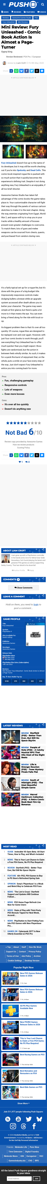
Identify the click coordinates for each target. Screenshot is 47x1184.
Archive (37, 956)
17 (16, 757)
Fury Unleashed (9, 22)
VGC (41, 1156)
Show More (23, 1103)
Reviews (6, 18)
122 (16, 742)
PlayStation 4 (7, 631)
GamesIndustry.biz (17, 1160)
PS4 (36, 18)
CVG (30, 1160)
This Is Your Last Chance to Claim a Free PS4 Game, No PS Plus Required (26, 861)
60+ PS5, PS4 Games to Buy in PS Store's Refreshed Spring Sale (25, 877)
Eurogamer (32, 1156)
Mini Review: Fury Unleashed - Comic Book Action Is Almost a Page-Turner (21, 37)
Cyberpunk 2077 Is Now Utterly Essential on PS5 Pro (24, 932)
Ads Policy (26, 956)
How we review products (23, 444)
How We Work (35, 947)
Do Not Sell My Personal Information (23, 1140)
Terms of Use (13, 956)
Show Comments (23, 588)
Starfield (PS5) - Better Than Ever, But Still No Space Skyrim (25, 869)
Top (8, 947)
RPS (37, 1160)
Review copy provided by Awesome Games (23, 441)
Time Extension (15, 1151)
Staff (24, 947)
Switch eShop (7, 637)
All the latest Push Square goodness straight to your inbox (23, 1171)
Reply (30, 570)
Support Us (11, 951)
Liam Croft (21, 63)
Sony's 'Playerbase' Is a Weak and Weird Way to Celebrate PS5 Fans (25, 885)
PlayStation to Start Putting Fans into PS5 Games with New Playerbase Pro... (25, 923)
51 (16, 773)
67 (16, 789)
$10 (40, 681)
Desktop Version (32, 960)
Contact (22, 951)
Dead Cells (35, 170)
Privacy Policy (35, 951)
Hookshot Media (20, 1135)
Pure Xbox (34, 1147)
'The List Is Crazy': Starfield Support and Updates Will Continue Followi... (23, 894)
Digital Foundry (32, 1151)
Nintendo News (11, 1156)
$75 (15, 681)
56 (16, 804)
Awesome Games (9, 643)
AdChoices (37, 1138)
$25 (32, 681)
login (36, 604)
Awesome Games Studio (21, 18)
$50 (24, 681)
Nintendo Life (21, 1147)
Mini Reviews (23, 22)
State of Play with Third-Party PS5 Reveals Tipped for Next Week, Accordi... (24, 913)
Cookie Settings (15, 960)
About (16, 947)
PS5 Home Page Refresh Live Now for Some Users (24, 903)
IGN (22, 1156)
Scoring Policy (23, 447)
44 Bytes (28, 1138)
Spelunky (21, 170)
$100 (7, 681)
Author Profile (18, 570)
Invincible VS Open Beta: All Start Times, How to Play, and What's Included (26, 853)
